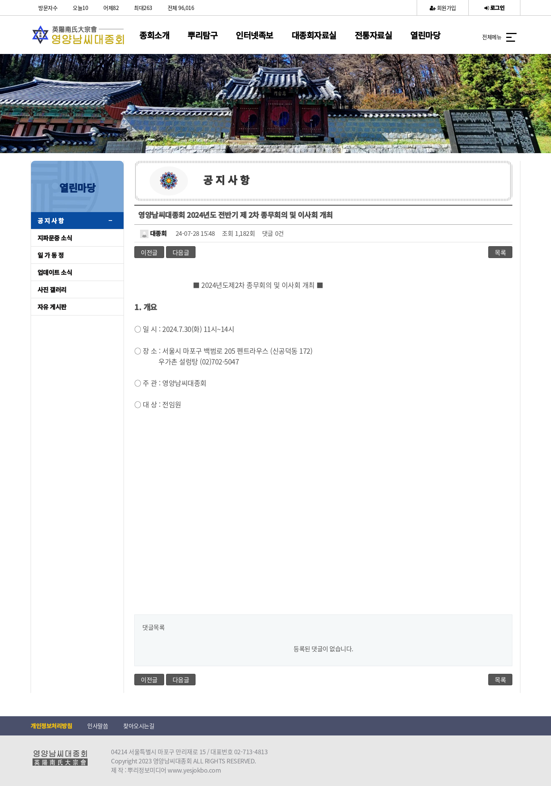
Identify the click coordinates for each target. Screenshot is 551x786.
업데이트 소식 (54, 272)
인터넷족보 (254, 35)
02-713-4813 (251, 751)
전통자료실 (373, 35)
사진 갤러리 (52, 289)
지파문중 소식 (54, 237)
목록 (500, 252)
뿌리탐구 (202, 35)
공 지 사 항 (50, 220)
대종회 (153, 233)
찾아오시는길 (138, 726)
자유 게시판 (52, 306)
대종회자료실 (314, 35)
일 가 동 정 (50, 255)
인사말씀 (97, 726)
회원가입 (443, 7)
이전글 (149, 252)
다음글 (181, 252)
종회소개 (154, 35)
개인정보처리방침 (51, 726)
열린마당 (425, 35)
